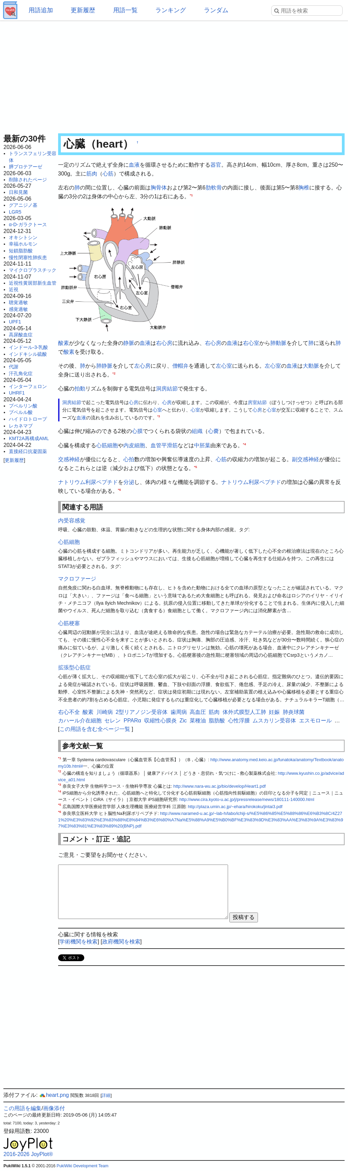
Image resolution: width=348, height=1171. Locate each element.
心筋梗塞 (69, 623)
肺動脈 (278, 343)
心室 (157, 410)
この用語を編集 (22, 1108)
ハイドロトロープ (28, 419)
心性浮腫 (239, 720)
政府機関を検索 (121, 941)
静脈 (128, 343)
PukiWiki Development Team (82, 1166)
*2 (114, 373)
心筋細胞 (107, 445)
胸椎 (303, 187)
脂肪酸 (217, 720)
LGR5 (15, 212)
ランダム (216, 10)
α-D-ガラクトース (28, 224)
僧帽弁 (180, 366)
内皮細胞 (134, 445)
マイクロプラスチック (32, 270)
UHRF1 (17, 393)
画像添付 (54, 1108)
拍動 (79, 388)
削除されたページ (28, 179)
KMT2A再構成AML (29, 438)
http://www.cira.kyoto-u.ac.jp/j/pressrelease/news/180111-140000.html (246, 799)
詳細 (106, 1095)
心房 (133, 402)
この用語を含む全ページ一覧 (94, 729)
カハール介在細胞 (80, 720)
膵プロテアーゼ (25, 166)
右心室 (251, 343)
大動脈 (311, 366)
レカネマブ (21, 426)
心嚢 (213, 431)
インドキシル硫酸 (28, 354)
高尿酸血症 (21, 334)
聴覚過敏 (18, 302)
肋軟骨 (214, 187)
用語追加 (41, 10)
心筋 (108, 174)
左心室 (224, 366)
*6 (119, 489)
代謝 (13, 366)
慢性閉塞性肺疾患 (28, 257)
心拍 (128, 459)
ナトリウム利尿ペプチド (88, 482)
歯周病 (179, 712)
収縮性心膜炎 (160, 720)
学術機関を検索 (78, 941)
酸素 (63, 343)
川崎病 (105, 712)
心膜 (137, 431)
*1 (191, 195)
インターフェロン (28, 386)
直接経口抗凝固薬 (28, 451)
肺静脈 (104, 366)
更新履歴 (83, 10)
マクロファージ (77, 579)
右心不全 (69, 712)
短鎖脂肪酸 (21, 250)
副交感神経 (305, 459)
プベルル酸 (21, 412)
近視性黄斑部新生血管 (32, 283)
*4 (244, 444)
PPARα (132, 720)
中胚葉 (202, 445)
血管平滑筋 (164, 445)
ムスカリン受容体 (274, 720)
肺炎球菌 (293, 712)
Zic (183, 720)
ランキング (170, 10)
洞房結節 (167, 388)
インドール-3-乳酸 (28, 347)
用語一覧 (125, 10)
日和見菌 (18, 192)
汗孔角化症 (21, 373)
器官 (215, 165)
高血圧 (198, 712)
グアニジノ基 (23, 205)
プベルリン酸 (23, 405)
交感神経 (69, 459)
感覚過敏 (18, 309)
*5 (195, 467)
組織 (197, 431)
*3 (158, 416)
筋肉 (91, 174)
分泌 (128, 482)
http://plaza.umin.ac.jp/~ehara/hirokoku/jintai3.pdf (235, 806)
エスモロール (315, 720)
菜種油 (198, 720)
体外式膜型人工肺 (244, 712)
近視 (13, 289)
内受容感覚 (71, 520)
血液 (134, 165)
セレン (112, 720)
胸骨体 (159, 187)
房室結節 (257, 402)
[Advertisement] (174, 74)
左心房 (142, 366)
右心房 (164, 343)
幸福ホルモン (23, 244)
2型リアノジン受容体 (142, 712)
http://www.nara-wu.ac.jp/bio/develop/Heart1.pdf (219, 786)
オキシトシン (23, 237)
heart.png (54, 1095)
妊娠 (274, 712)
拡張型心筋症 (74, 667)
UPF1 (15, 321)
